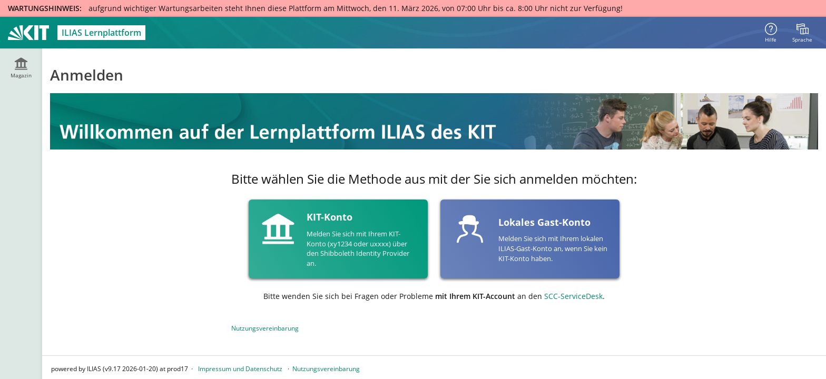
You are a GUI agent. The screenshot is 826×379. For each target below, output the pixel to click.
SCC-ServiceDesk (573, 296)
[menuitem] (802, 32)
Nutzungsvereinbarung (265, 328)
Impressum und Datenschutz (240, 368)
